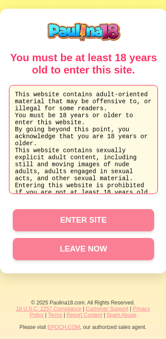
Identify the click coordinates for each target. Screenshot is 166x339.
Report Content (84, 315)
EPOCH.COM (63, 327)
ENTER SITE (83, 220)
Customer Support (107, 309)
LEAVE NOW (83, 249)
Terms (55, 315)
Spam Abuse (122, 315)
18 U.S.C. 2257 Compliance (48, 309)
